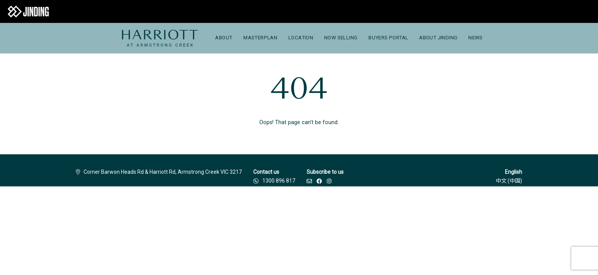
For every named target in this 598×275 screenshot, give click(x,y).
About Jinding (438, 37)
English (513, 172)
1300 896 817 (278, 181)
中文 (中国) (509, 181)
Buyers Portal (388, 37)
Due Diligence (297, 206)
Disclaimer (163, 206)
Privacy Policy (255, 206)
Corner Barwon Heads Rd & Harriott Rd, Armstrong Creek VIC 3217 (159, 172)
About (223, 37)
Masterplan (260, 37)
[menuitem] (159, 38)
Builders (131, 206)
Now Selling (340, 37)
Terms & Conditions (208, 206)
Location (300, 37)
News (475, 37)
